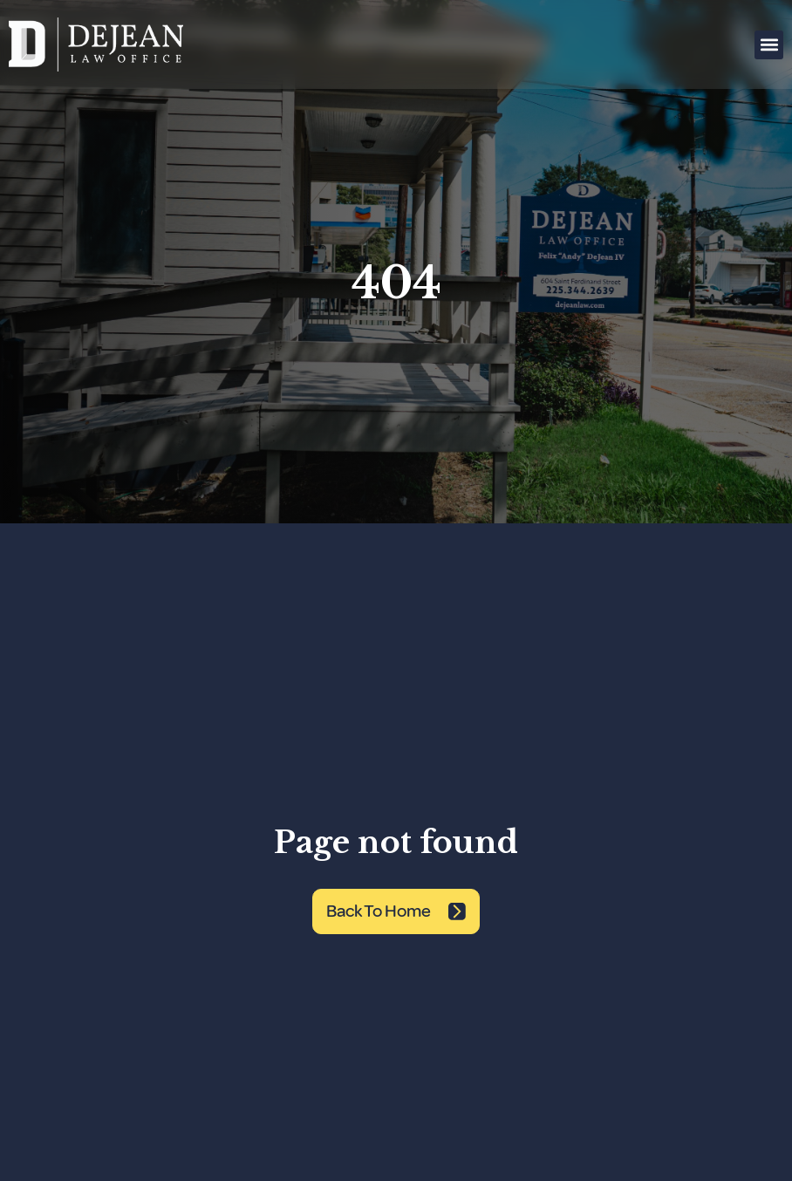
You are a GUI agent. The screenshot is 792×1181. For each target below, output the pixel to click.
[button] (768, 45)
